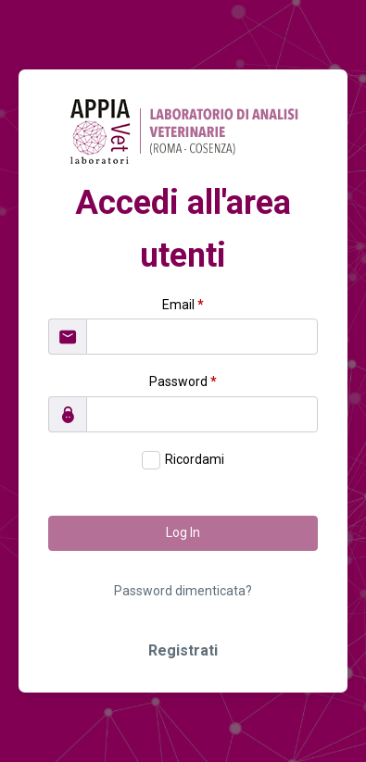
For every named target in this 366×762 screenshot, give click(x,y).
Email (183, 304)
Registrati (183, 650)
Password (183, 381)
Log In (183, 532)
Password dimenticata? (183, 590)
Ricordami (194, 459)
